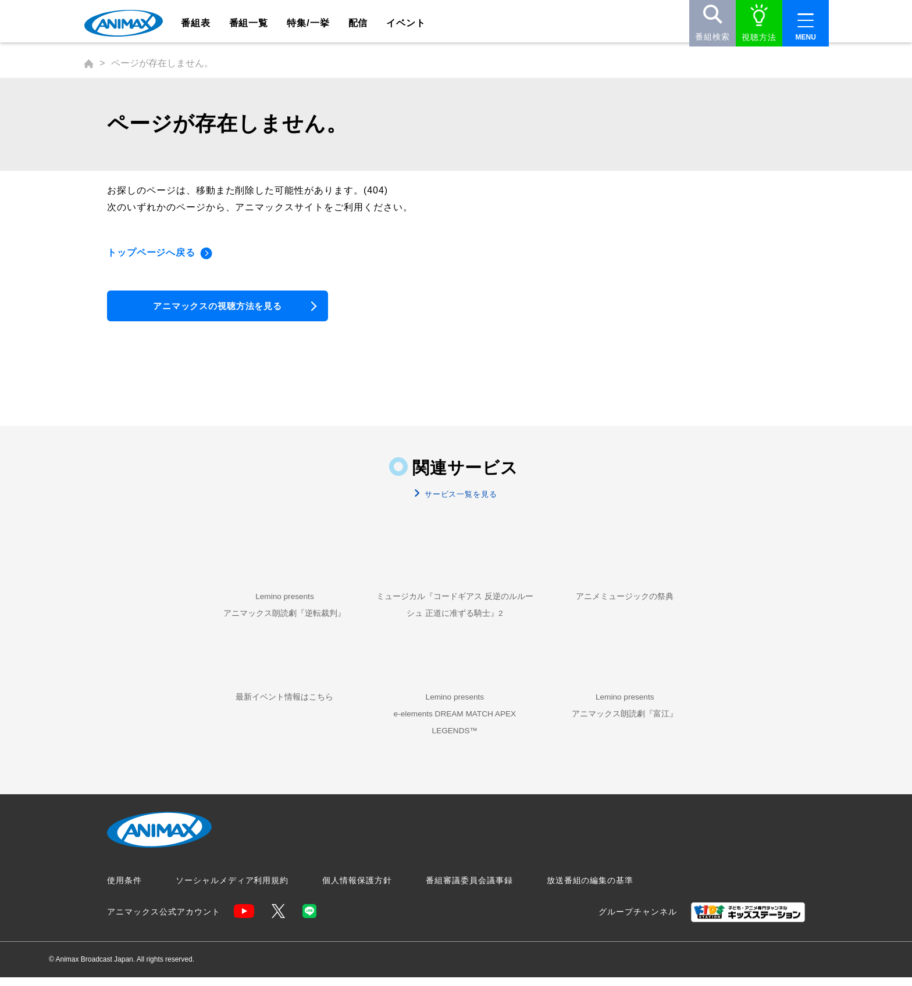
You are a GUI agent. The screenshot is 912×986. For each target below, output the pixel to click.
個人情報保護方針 (357, 889)
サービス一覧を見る (459, 498)
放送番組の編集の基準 (590, 889)
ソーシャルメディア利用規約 (232, 889)
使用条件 (124, 889)
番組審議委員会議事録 (469, 889)
